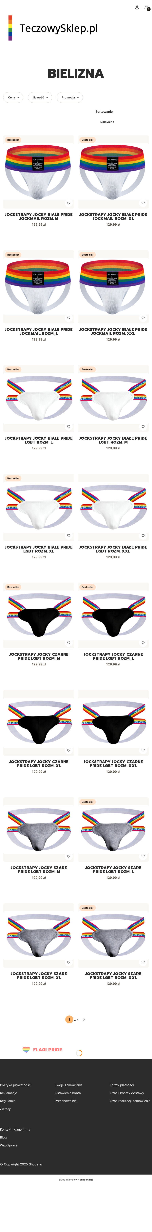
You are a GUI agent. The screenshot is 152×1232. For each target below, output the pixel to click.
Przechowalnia (66, 1104)
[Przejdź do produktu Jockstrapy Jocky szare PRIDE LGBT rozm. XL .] (38, 939)
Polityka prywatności (15, 1089)
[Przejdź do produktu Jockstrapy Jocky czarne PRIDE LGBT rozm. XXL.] (113, 725)
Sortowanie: (104, 112)
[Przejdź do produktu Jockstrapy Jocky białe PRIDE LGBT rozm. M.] (113, 399)
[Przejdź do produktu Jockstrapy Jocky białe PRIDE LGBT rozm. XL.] (38, 508)
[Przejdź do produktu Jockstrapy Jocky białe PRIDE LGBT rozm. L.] (38, 399)
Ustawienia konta (68, 1096)
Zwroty (5, 1112)
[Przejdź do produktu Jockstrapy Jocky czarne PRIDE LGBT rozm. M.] (38, 617)
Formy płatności (122, 1089)
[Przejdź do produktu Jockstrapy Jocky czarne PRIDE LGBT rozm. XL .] (38, 725)
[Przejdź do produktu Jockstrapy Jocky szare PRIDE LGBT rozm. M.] (38, 832)
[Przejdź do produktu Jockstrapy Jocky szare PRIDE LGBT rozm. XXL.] (113, 939)
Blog (3, 1141)
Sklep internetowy (75, 1183)
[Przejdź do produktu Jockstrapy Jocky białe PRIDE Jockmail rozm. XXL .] (113, 287)
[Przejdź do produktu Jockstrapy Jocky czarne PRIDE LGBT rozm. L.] (113, 617)
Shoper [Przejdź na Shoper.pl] (34, 1168)
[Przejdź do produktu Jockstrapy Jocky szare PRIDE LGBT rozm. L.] (113, 832)
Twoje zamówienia (69, 1089)
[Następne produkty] (84, 1023)
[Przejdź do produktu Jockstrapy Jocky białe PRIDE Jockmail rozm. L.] (38, 287)
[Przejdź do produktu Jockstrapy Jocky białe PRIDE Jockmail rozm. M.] (38, 172)
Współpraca (9, 1149)
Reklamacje (8, 1096)
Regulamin (7, 1104)
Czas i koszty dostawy (127, 1096)
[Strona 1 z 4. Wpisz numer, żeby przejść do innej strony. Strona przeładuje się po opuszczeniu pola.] (69, 1023)
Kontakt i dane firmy (15, 1133)
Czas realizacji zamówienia (130, 1104)
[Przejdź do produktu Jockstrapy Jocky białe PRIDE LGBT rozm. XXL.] (113, 508)
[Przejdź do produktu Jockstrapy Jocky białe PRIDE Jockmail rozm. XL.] (113, 172)
